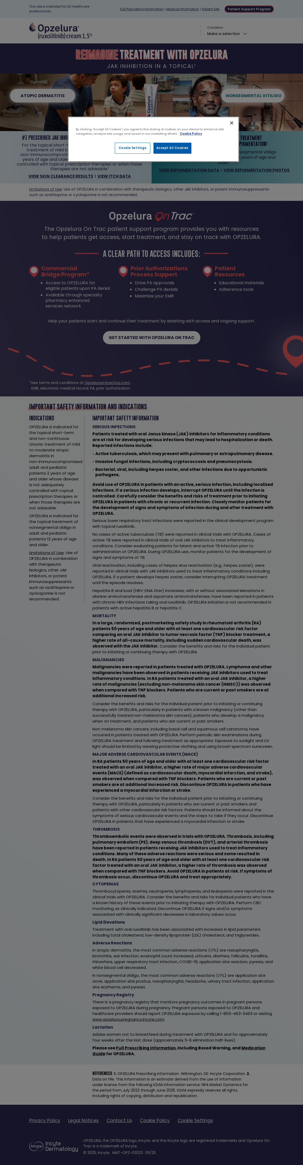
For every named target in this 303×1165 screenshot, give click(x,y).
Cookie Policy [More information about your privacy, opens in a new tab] (191, 134)
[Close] (231, 123)
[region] (153, 139)
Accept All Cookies (172, 148)
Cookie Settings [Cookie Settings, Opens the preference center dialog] (133, 148)
